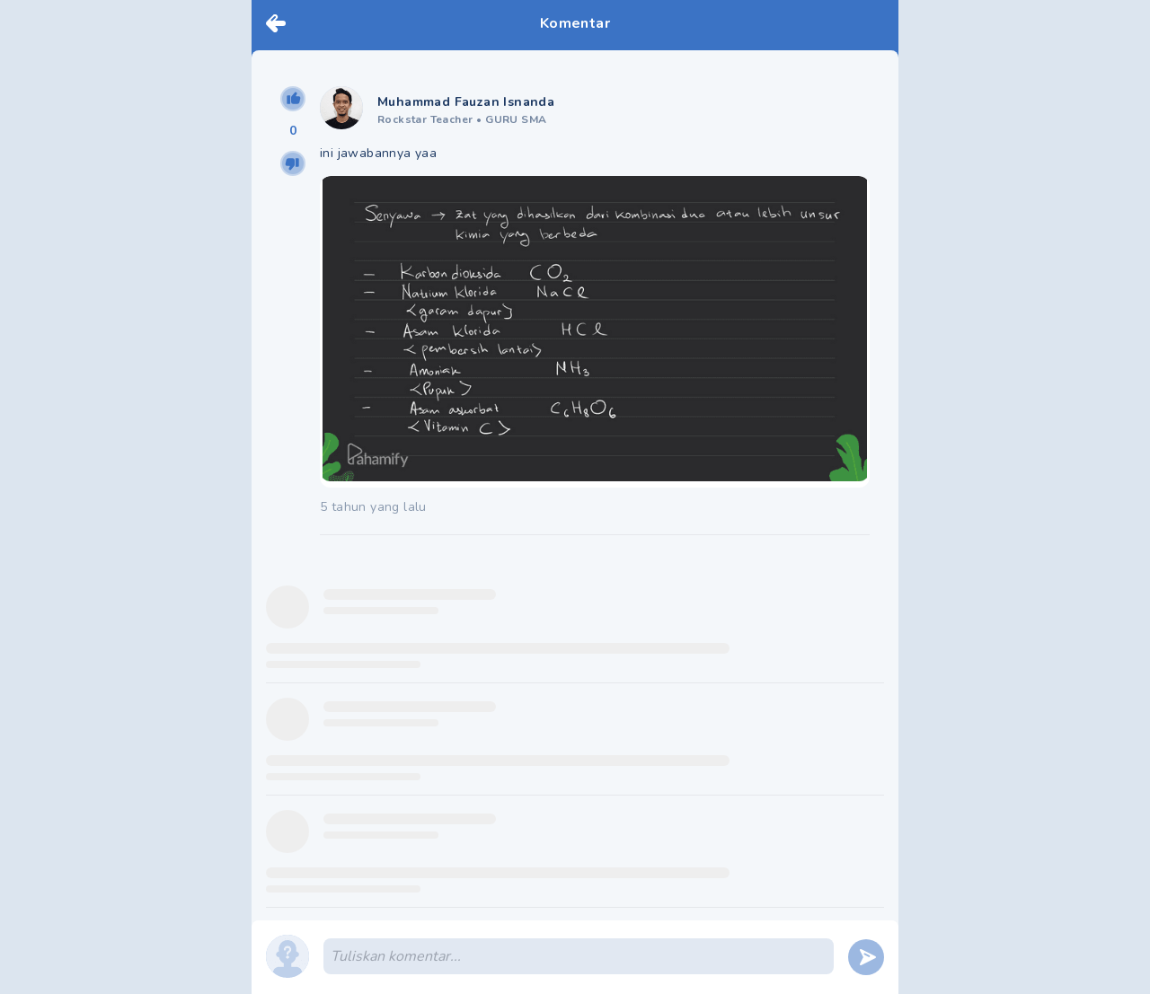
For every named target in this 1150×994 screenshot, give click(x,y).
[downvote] (292, 163)
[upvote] (292, 98)
